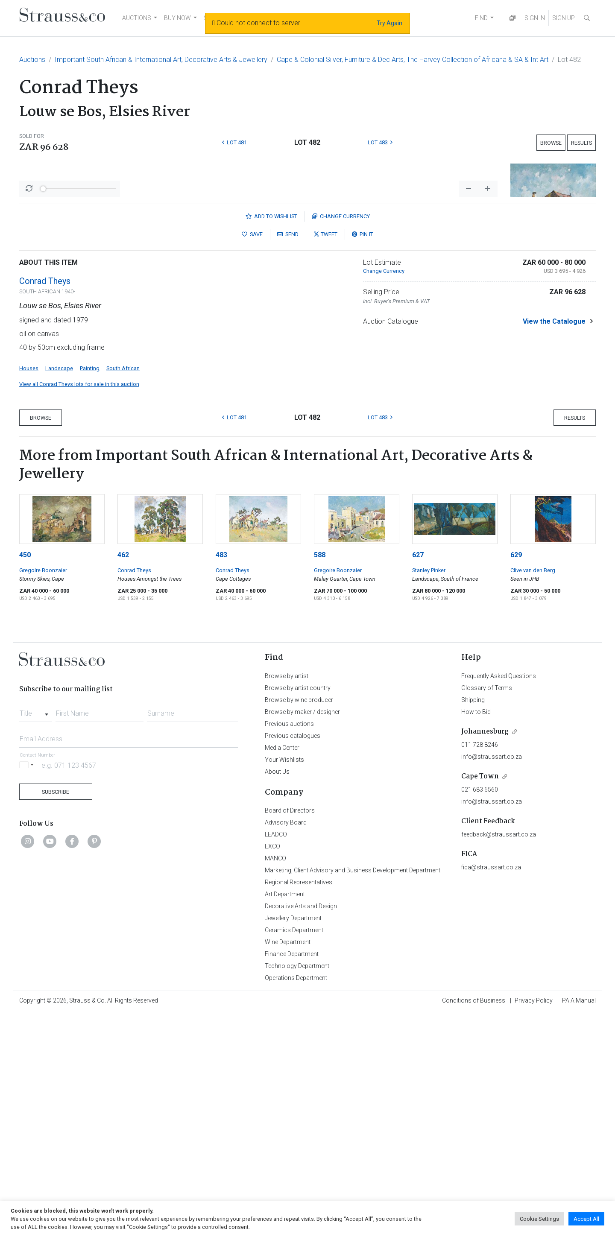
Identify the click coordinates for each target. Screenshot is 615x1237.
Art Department (285, 1117)
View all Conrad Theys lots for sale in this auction (79, 608)
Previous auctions (289, 947)
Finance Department (292, 1177)
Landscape (59, 592)
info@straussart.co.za (491, 980)
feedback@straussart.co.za (498, 1058)
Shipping (473, 923)
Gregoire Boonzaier (43, 794)
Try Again (389, 23)
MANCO (275, 1082)
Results (581, 143)
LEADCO (276, 1058)
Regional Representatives (298, 1105)
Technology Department (297, 1189)
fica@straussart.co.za (491, 1091)
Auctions (32, 60)
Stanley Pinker (428, 794)
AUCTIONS (136, 18)
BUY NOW (177, 18)
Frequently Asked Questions (498, 899)
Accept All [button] (586, 1219)
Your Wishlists (284, 983)
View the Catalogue (554, 545)
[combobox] (35, 935)
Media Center (282, 971)
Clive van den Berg (532, 794)
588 (319, 779)
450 (25, 779)
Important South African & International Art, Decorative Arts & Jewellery (161, 60)
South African (123, 592)
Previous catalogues (292, 959)
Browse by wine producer (299, 923)
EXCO (272, 1070)
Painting (90, 592)
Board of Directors (290, 1034)
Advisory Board (286, 1046)
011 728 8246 (479, 968)
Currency (341, 440)
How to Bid (476, 935)
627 (418, 779)
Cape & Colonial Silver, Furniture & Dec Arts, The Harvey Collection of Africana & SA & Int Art (412, 60)
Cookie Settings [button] (539, 1219)
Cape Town (480, 1000)
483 (221, 779)
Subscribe (55, 1015)
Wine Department (287, 1165)
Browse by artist (286, 899)
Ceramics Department (294, 1153)
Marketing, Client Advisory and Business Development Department (352, 1094)
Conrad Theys (44, 505)
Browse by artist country (298, 911)
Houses (28, 592)
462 (123, 779)
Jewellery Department (293, 1141)
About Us (277, 995)
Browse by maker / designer (302, 935)
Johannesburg (485, 955)
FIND (481, 18)
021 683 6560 (479, 1013)
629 (516, 779)
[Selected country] (28, 989)
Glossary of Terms (486, 911)
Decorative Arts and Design (301, 1129)
